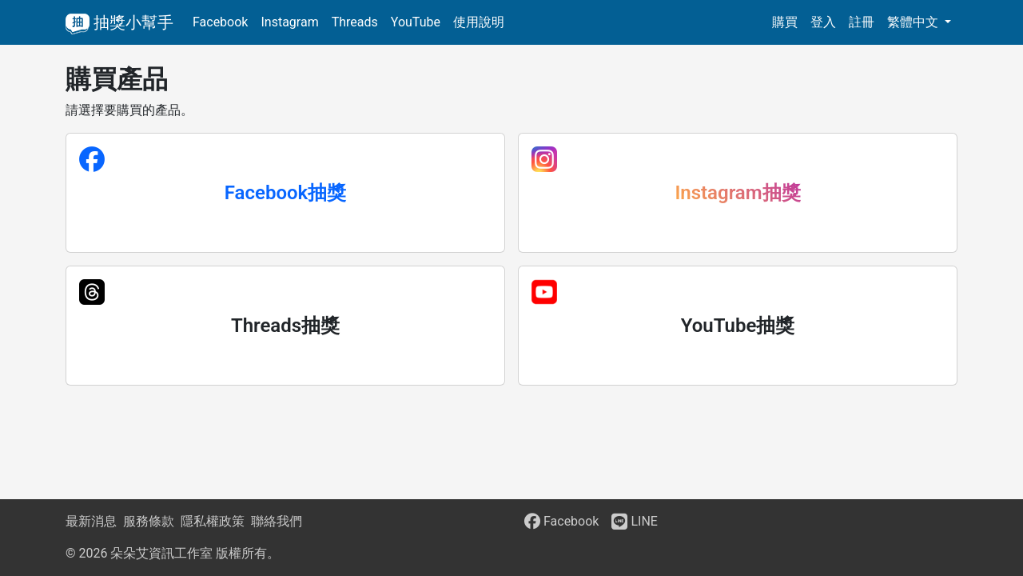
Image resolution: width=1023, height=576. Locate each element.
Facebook (220, 22)
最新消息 (91, 521)
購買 (785, 22)
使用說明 (478, 22)
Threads (355, 22)
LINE (634, 521)
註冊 (861, 22)
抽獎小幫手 (119, 22)
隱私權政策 (213, 521)
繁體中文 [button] (914, 22)
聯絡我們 (276, 521)
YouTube (415, 22)
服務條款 (148, 521)
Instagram (289, 22)
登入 (823, 22)
